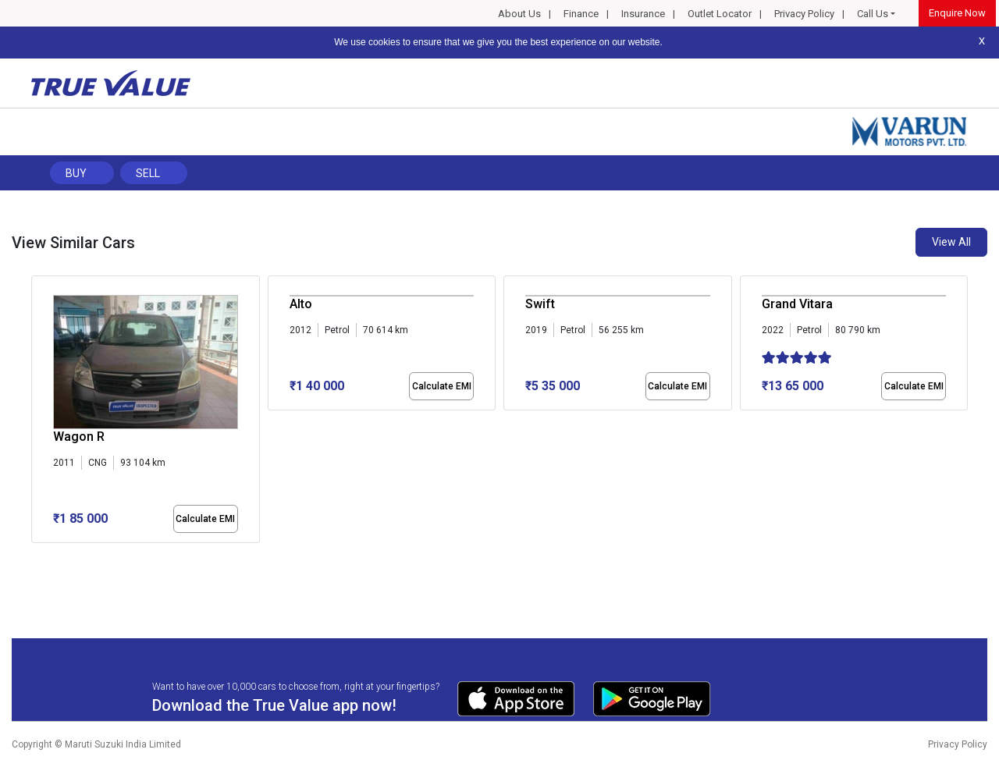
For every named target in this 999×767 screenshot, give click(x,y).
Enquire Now (957, 13)
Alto (301, 304)
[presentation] (39, 413)
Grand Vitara (797, 304)
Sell (148, 173)
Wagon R (79, 436)
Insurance (643, 14)
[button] (36, 556)
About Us (519, 14)
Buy (76, 173)
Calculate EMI (205, 518)
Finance (581, 14)
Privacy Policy (804, 14)
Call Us (872, 14)
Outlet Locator (720, 14)
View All (951, 242)
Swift (540, 304)
